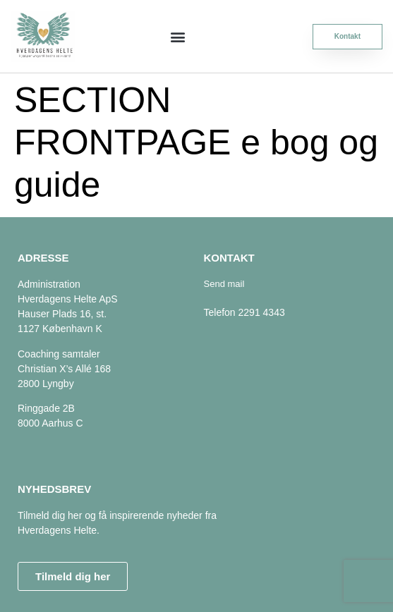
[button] (177, 36)
